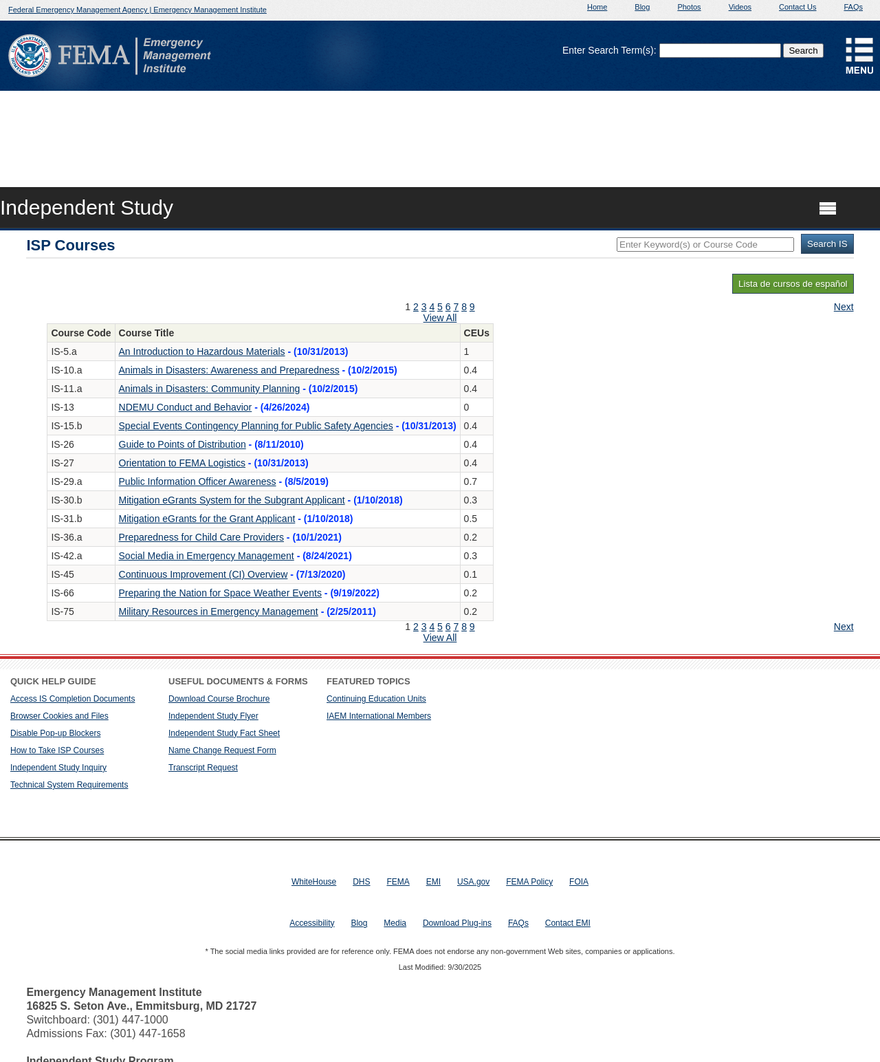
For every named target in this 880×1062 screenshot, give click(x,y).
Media (395, 923)
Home (597, 7)
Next (844, 306)
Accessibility (311, 923)
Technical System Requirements (69, 785)
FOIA (578, 882)
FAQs (853, 7)
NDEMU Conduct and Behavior (185, 407)
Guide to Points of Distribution (182, 444)
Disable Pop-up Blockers (55, 733)
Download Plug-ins (457, 923)
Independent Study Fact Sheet (224, 733)
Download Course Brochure (219, 699)
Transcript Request (203, 767)
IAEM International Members (379, 716)
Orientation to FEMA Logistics (182, 462)
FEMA (397, 882)
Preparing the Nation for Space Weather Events (220, 592)
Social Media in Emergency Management (206, 555)
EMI (433, 882)
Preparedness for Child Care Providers (201, 537)
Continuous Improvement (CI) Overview (203, 574)
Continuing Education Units (376, 699)
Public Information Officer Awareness (197, 481)
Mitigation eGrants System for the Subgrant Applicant (232, 500)
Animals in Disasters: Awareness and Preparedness (229, 370)
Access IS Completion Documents (72, 699)
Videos (740, 7)
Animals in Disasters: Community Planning (209, 388)
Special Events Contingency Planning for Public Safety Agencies (256, 425)
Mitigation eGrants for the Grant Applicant (207, 518)
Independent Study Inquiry (58, 767)
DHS (361, 882)
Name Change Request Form (222, 750)
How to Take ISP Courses (57, 750)
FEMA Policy (529, 882)
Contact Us (797, 7)
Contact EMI (568, 923)
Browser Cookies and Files (59, 716)
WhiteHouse (314, 882)
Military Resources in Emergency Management (218, 611)
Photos (689, 7)
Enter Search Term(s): (609, 50)
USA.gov (473, 882)
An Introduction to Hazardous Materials (202, 351)
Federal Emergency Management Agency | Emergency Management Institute (137, 10)
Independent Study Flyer (213, 716)
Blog (642, 7)
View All (440, 317)
